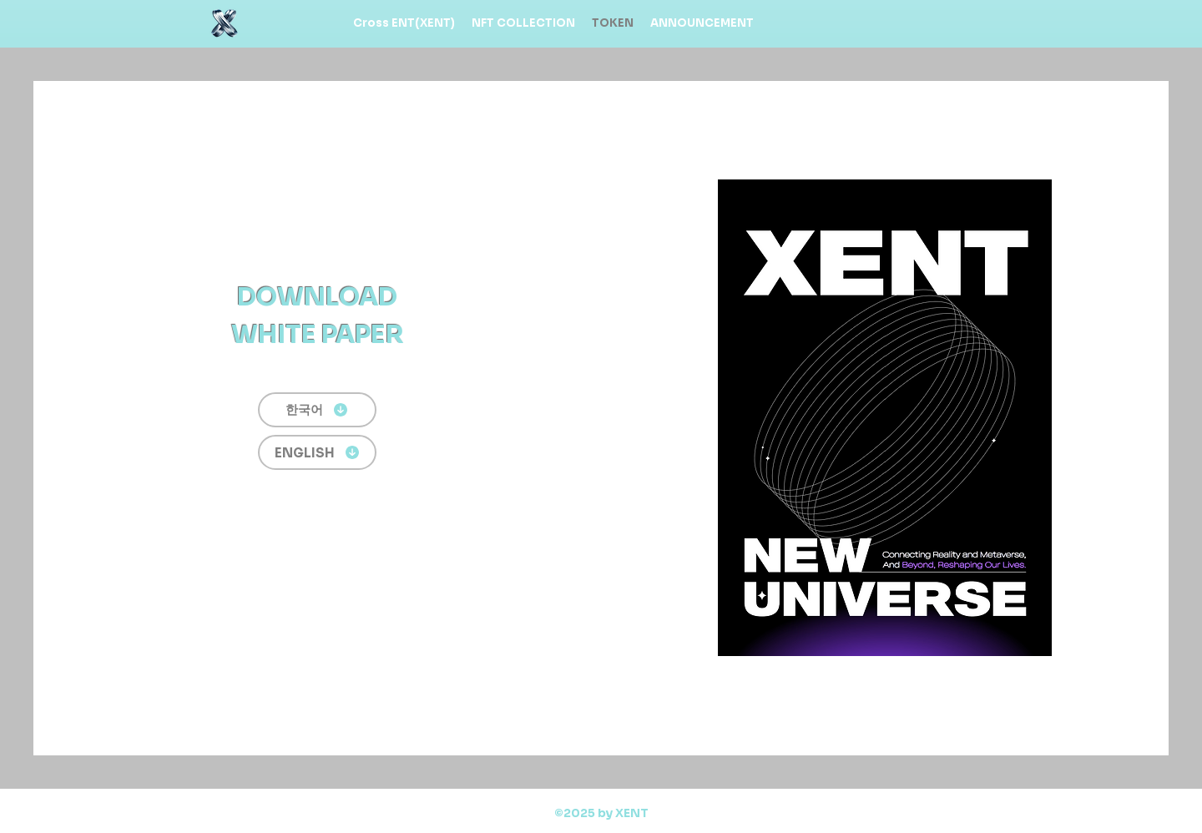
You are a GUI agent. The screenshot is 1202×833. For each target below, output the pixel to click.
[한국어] (317, 409)
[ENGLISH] (317, 452)
